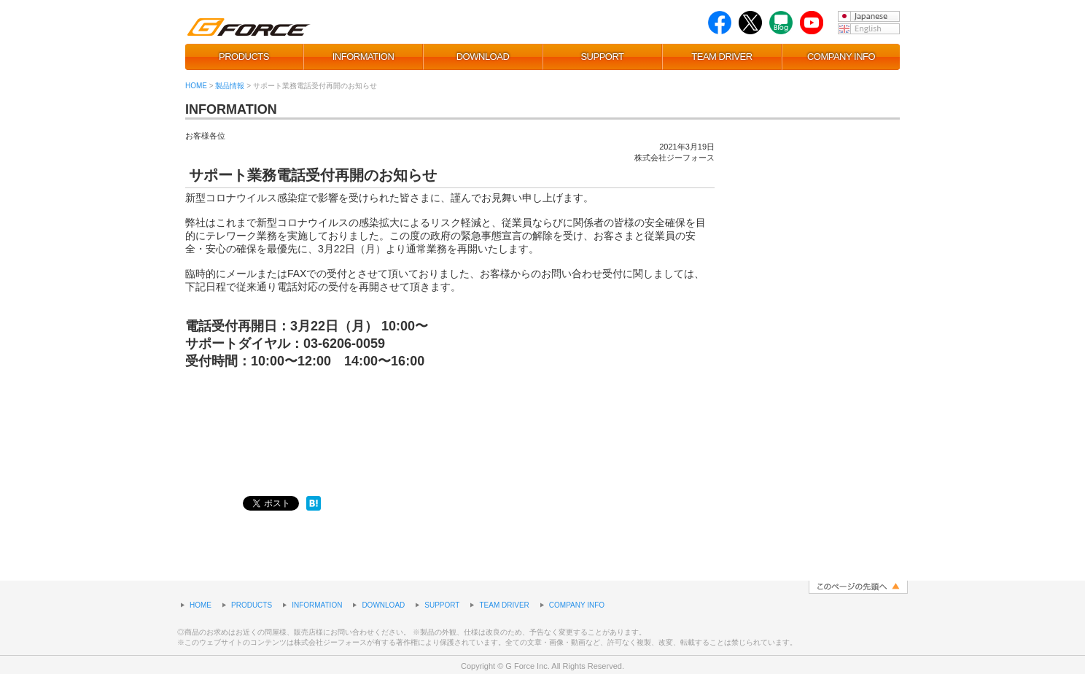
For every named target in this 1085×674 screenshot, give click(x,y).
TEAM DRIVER (721, 56)
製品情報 (229, 86)
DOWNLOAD (483, 56)
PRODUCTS (244, 56)
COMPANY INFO (841, 56)
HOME (196, 86)
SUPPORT (601, 56)
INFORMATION (363, 56)
